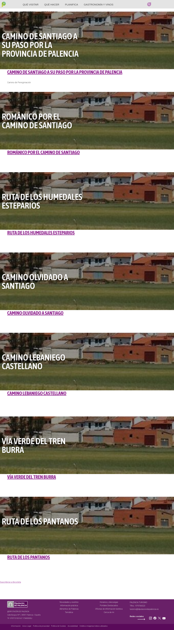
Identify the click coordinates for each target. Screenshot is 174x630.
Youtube (170, 4)
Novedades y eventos (69, 602)
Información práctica (69, 605)
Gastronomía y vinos (98, 4)
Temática (29, 12)
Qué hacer (51, 4)
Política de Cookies (58, 626)
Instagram (156, 4)
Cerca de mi (49, 12)
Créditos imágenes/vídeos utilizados (94, 626)
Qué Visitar (30, 4)
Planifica (71, 4)
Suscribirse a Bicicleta (10, 582)
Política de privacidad (41, 626)
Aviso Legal (26, 626)
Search (149, 4)
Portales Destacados (109, 605)
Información (16, 626)
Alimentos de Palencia (69, 609)
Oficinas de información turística (109, 609)
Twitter (166, 4)
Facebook (161, 4)
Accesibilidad (73, 626)
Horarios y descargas (109, 602)
